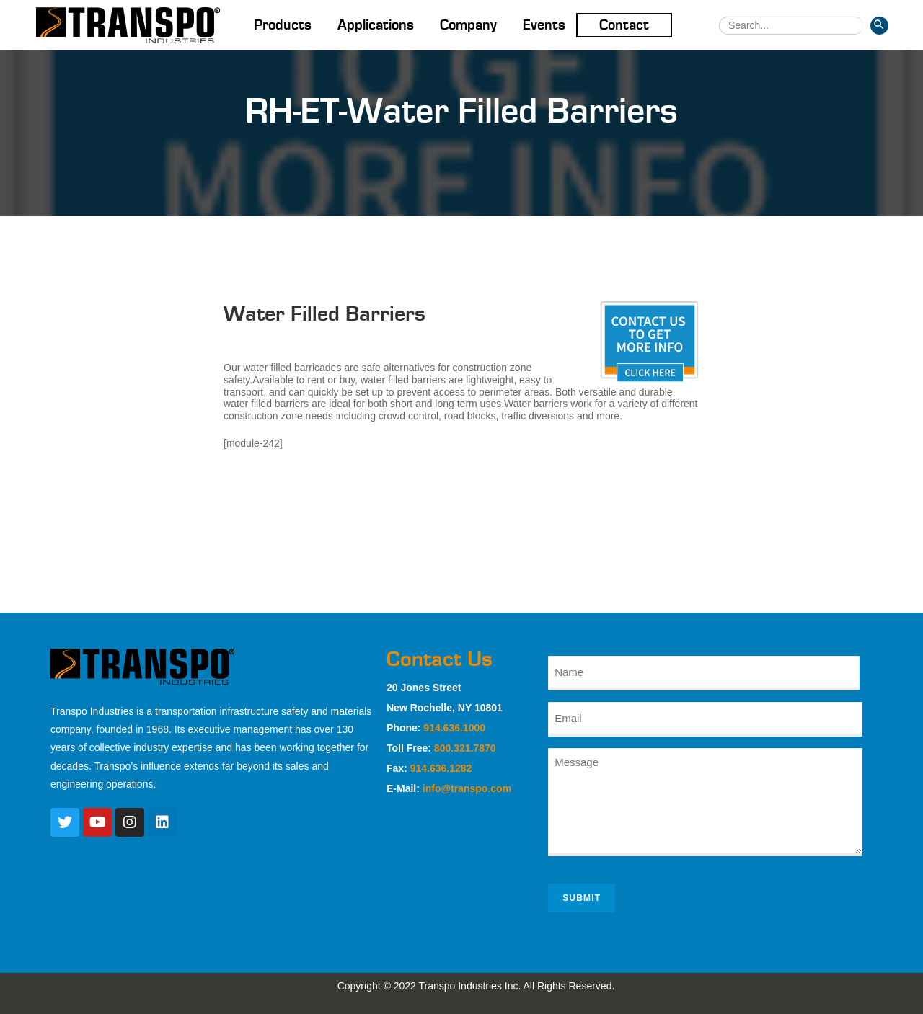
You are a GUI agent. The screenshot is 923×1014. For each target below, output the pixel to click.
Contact (624, 25)
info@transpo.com (467, 788)
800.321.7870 (465, 748)
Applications (375, 25)
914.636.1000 (454, 728)
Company (468, 25)
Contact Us (440, 659)
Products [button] (283, 25)
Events (544, 25)
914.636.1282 (441, 768)
